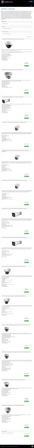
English (24, 1)
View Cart (31, 1)
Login (27, 1)
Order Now (26, 65)
